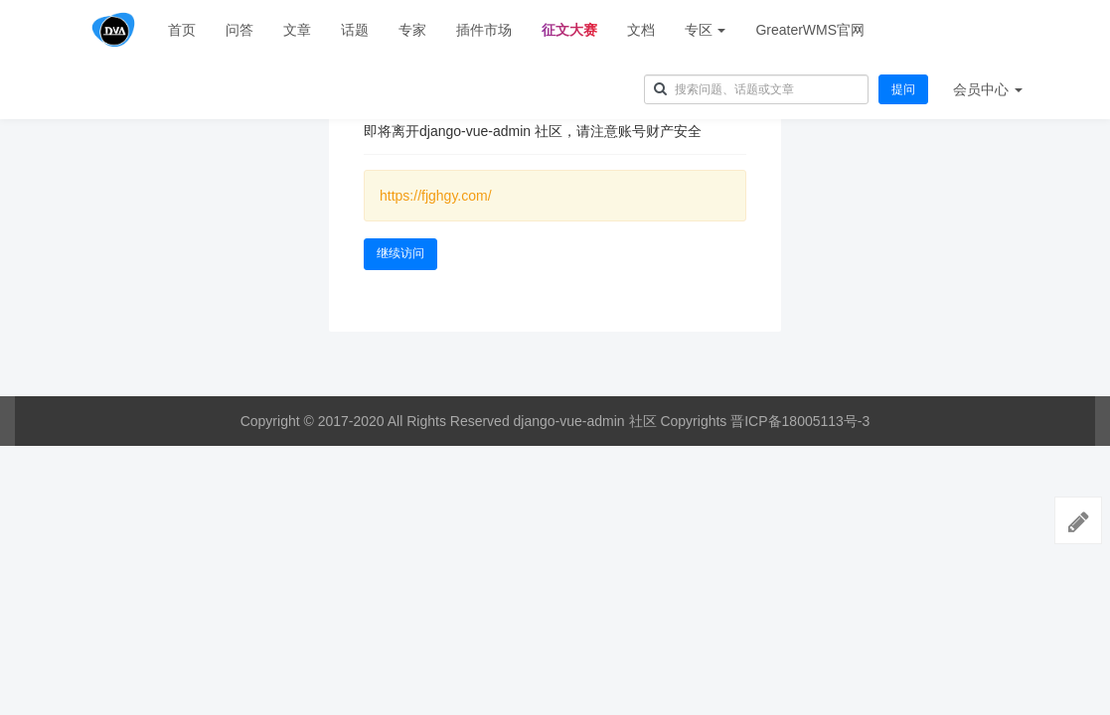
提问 (903, 89)
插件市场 (484, 30)
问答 (239, 30)
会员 (988, 89)
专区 (705, 30)
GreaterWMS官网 (810, 30)
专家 (412, 30)
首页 (182, 30)
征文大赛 (569, 30)
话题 (355, 30)
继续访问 (400, 253)
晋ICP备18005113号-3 (800, 421)
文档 (641, 30)
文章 (297, 30)
